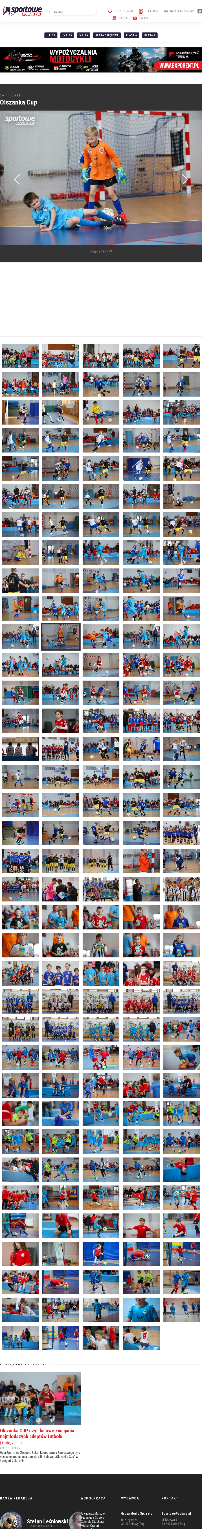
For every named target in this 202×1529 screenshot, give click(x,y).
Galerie (141, 17)
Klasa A (131, 35)
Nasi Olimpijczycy (179, 11)
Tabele (119, 17)
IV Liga (67, 35)
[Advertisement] (86, 299)
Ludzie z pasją (121, 11)
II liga (51, 35)
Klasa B (149, 35)
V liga (83, 35)
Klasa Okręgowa (107, 35)
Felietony (148, 11)
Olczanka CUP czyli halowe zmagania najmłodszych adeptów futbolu (40, 1436)
